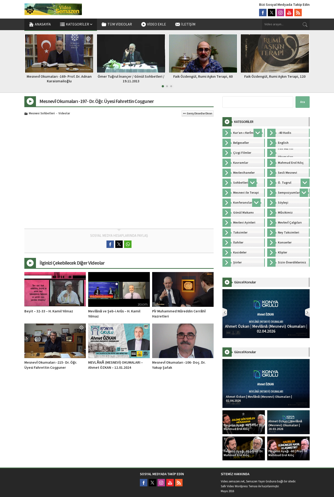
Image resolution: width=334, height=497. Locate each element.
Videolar (64, 113)
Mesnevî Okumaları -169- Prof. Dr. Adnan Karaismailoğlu (59, 78)
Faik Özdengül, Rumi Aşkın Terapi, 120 (274, 76)
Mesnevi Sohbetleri (42, 113)
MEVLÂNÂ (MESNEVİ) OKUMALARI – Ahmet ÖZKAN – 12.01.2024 (115, 365)
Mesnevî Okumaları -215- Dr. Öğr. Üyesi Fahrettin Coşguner (50, 365)
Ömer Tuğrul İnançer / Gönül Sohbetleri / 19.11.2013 (131, 78)
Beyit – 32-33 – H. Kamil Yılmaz (48, 311)
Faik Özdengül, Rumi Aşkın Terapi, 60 (203, 76)
